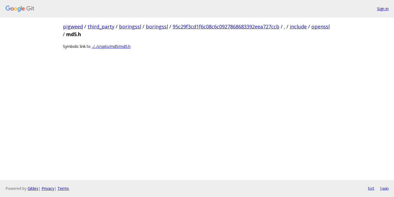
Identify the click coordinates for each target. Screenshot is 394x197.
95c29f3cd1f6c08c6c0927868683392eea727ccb (226, 26)
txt (371, 188)
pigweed (73, 26)
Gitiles (33, 188)
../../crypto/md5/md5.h (111, 46)
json (384, 188)
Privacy (48, 188)
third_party (101, 26)
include (298, 26)
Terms (63, 188)
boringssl (130, 26)
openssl (320, 26)
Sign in (383, 8)
